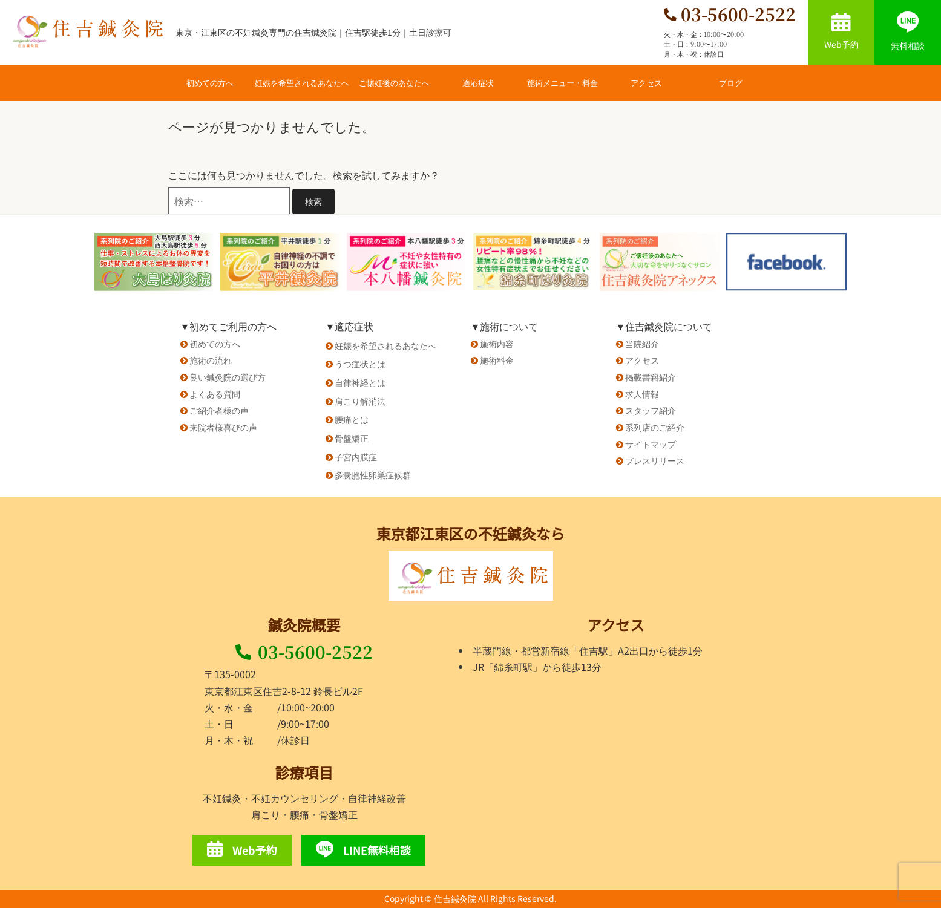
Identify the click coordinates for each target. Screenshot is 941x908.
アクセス (646, 82)
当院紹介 (642, 344)
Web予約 (841, 31)
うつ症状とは (360, 364)
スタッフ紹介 (650, 410)
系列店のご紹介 (654, 427)
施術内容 (497, 344)
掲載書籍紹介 (650, 377)
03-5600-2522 (304, 651)
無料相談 (908, 31)
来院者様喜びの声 (223, 427)
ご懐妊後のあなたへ (394, 82)
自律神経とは (360, 382)
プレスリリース (654, 460)
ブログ (731, 82)
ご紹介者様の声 (219, 410)
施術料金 (497, 360)
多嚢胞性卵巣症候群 (373, 475)
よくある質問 (214, 394)
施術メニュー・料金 (562, 82)
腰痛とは (352, 419)
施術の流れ (210, 360)
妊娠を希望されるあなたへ (302, 82)
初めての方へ (210, 82)
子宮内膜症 (356, 457)
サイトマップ (650, 444)
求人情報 (642, 394)
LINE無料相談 (363, 849)
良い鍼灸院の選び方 (227, 377)
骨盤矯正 (352, 438)
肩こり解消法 (360, 401)
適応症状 (478, 82)
